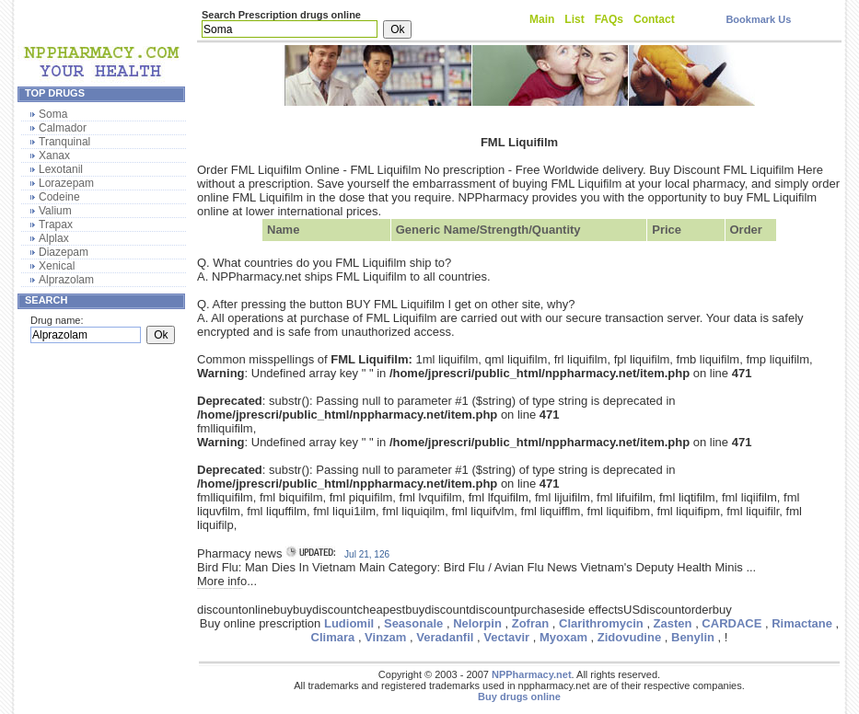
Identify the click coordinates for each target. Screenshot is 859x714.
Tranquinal (64, 141)
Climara (333, 637)
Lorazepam (66, 183)
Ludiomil (349, 623)
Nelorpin (477, 623)
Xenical (57, 265)
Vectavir (506, 637)
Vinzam (385, 637)
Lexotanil (61, 169)
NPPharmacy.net (532, 674)
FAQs (609, 19)
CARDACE (731, 623)
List (574, 19)
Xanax (54, 155)
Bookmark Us (758, 19)
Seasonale (413, 623)
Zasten (673, 623)
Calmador (63, 127)
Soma (53, 114)
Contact (654, 19)
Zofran (530, 623)
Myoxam (563, 637)
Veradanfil (444, 637)
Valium (55, 210)
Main (541, 19)
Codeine (59, 196)
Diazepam (63, 252)
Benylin (692, 637)
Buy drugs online (519, 696)
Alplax (54, 238)
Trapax (56, 224)
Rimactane (802, 623)
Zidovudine (629, 637)
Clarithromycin (601, 623)
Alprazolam (66, 279)
